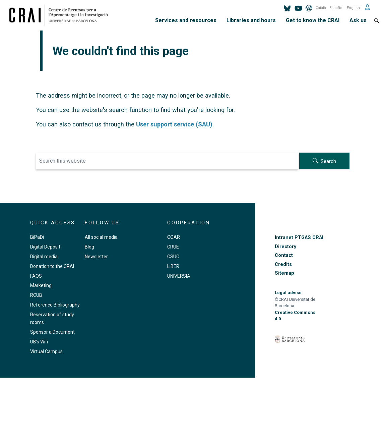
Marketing (41, 285)
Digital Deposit (45, 247)
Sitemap (284, 273)
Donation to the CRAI (52, 266)
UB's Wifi (39, 341)
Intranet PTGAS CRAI (299, 237)
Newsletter (96, 256)
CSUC (173, 256)
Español (336, 8)
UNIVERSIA (178, 276)
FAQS (36, 276)
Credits (283, 264)
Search (328, 161)
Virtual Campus (46, 351)
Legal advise (288, 292)
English (353, 8)
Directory (285, 247)
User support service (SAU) (174, 124)
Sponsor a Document (52, 332)
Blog (89, 247)
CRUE (173, 247)
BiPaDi (37, 237)
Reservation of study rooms (52, 318)
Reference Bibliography (55, 305)
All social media (101, 237)
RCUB (36, 295)
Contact (284, 255)
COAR (173, 237)
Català (321, 8)
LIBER (173, 266)
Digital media (44, 256)
